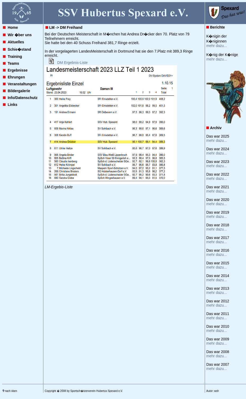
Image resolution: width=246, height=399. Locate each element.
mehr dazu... (216, 46)
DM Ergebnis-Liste (72, 62)
